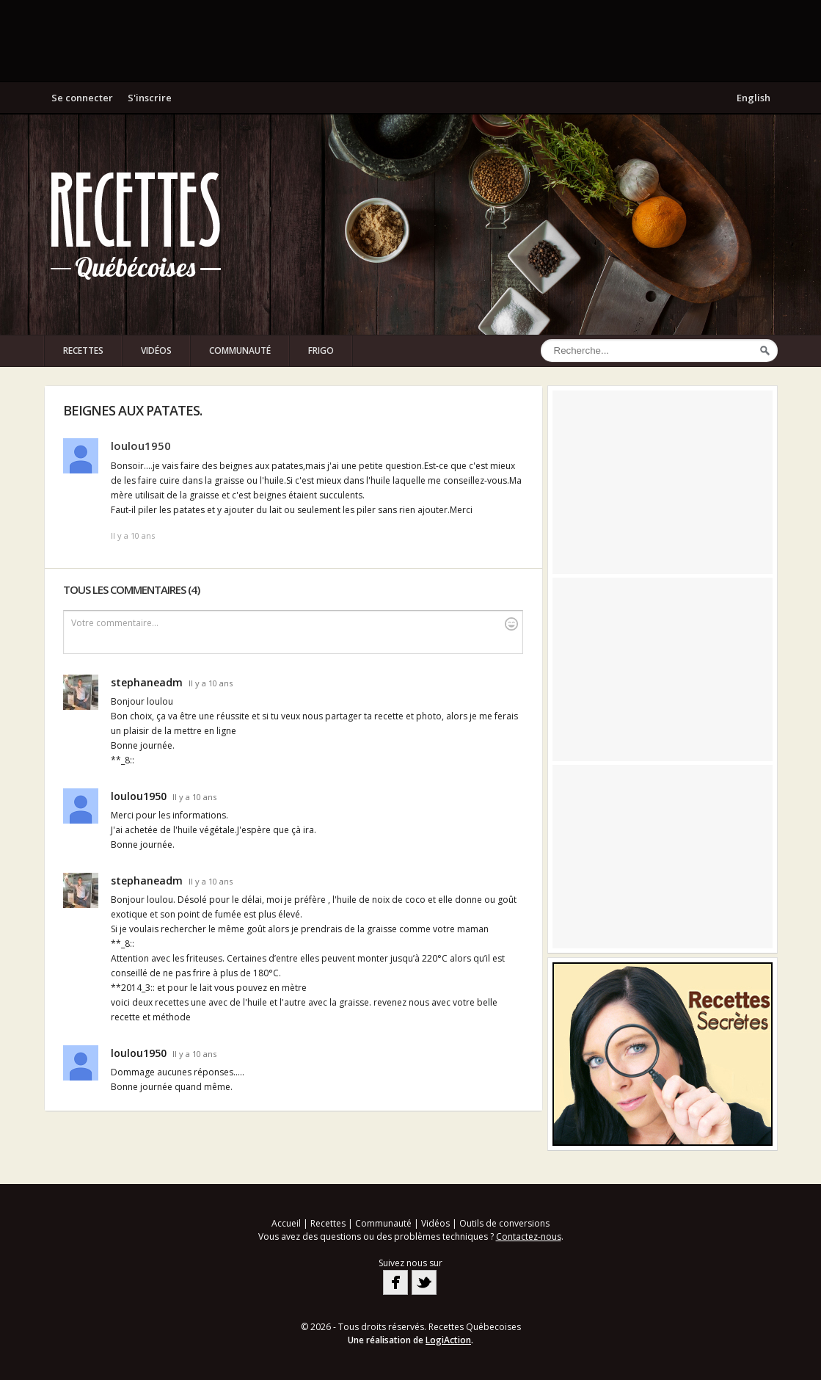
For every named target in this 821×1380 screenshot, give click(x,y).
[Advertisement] (411, 40)
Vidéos (156, 350)
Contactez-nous (528, 1236)
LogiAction (448, 1340)
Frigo (321, 350)
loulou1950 (141, 445)
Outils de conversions (504, 1223)
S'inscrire (150, 97)
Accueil (286, 1223)
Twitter (424, 1282)
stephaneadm (147, 682)
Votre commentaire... (294, 624)
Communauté (240, 350)
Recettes (83, 350)
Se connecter (82, 97)
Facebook (395, 1282)
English (753, 97)
